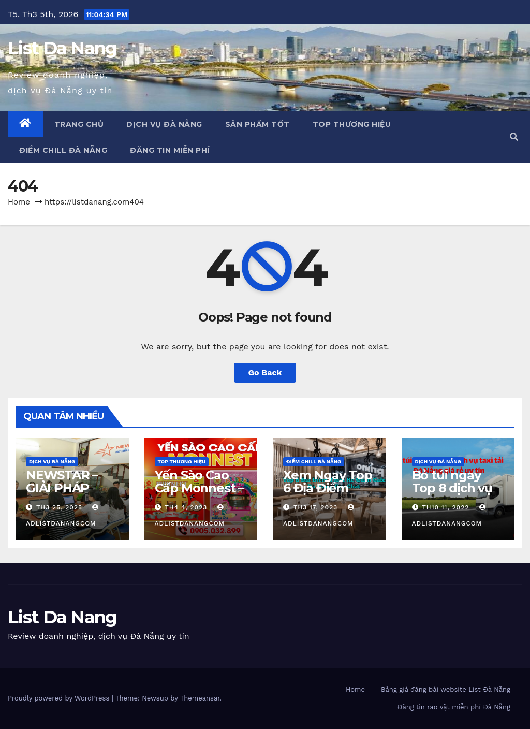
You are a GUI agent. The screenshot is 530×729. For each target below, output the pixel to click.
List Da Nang (62, 48)
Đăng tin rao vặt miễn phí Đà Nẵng (454, 707)
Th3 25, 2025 (59, 507)
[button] (514, 137)
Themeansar (200, 698)
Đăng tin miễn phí (170, 150)
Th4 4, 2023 (186, 507)
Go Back (265, 372)
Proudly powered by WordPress (60, 698)
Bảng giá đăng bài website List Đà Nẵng (445, 689)
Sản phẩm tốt (257, 124)
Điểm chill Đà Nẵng (63, 150)
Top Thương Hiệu (352, 124)
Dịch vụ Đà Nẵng (164, 124)
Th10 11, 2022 (445, 507)
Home (19, 202)
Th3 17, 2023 (315, 507)
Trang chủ (79, 124)
